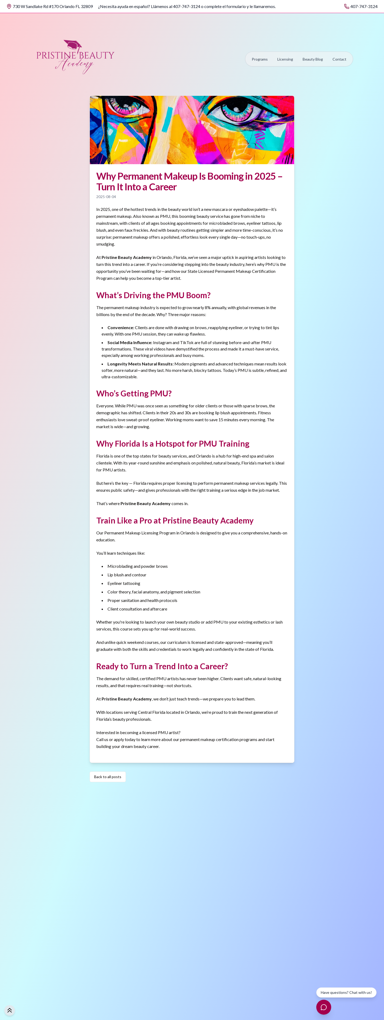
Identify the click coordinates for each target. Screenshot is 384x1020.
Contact (339, 59)
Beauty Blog (313, 59)
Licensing (285, 59)
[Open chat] (323, 1007)
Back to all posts (107, 776)
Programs (260, 59)
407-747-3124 (364, 6)
